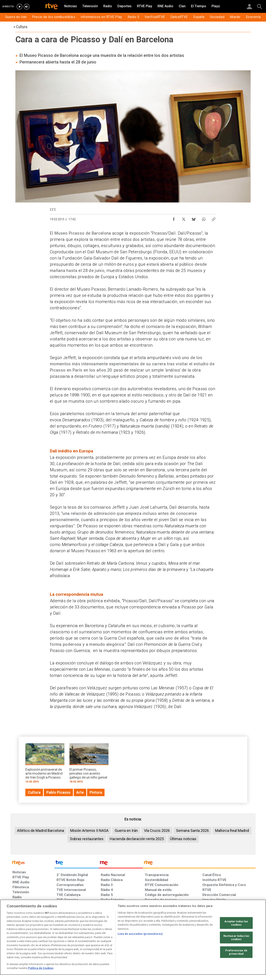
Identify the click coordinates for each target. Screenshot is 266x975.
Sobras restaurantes (86, 839)
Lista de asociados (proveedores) (140, 933)
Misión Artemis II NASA (89, 830)
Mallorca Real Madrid (232, 830)
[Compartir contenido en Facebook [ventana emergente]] (174, 218)
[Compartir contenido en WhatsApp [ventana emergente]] (204, 218)
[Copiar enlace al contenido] (214, 218)
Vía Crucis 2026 (157, 830)
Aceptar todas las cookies (236, 923)
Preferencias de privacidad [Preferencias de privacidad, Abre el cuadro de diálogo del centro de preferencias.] (236, 952)
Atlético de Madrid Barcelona (40, 830)
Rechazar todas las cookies (236, 937)
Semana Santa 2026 (192, 830)
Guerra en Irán (126, 830)
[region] (133, 937)
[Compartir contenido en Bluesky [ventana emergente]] (194, 218)
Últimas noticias (183, 839)
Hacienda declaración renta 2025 (137, 839)
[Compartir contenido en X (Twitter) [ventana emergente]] (184, 218)
